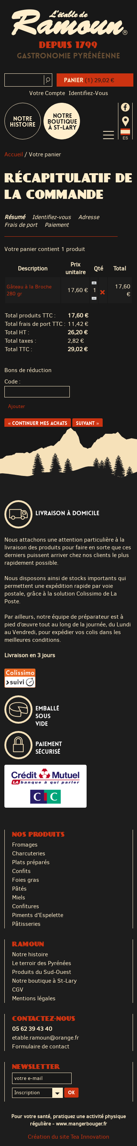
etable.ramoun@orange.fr (45, 1037)
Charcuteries (28, 853)
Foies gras (25, 880)
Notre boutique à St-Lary (62, 121)
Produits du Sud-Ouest (41, 972)
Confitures (25, 906)
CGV (17, 989)
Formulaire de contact (40, 1046)
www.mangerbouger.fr (81, 1123)
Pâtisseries (26, 924)
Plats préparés (31, 862)
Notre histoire (30, 954)
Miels (18, 897)
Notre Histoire (22, 121)
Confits (21, 871)
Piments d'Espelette (37, 915)
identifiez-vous (88, 93)
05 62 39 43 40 (32, 1029)
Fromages (25, 844)
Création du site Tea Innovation (68, 1136)
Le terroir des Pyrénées (41, 963)
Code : (12, 381)
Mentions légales (34, 998)
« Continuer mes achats (37, 423)
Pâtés (19, 888)
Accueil (13, 154)
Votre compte (47, 93)
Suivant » (87, 423)
